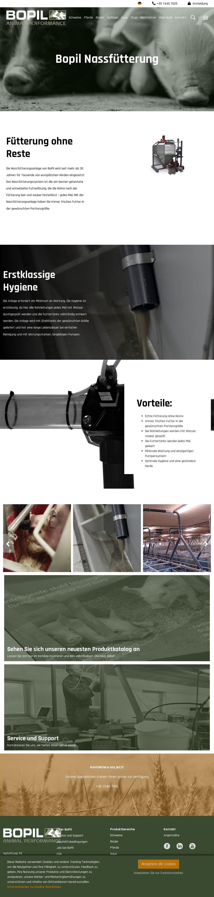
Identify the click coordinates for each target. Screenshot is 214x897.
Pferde (88, 17)
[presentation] (8, 543)
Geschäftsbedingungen (72, 842)
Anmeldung (198, 3)
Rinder (100, 17)
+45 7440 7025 (164, 3)
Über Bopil (165, 17)
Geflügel (112, 17)
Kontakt (180, 17)
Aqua (124, 17)
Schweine (75, 17)
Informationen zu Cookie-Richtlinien (34, 887)
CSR (59, 854)
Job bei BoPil (65, 848)
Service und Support (70, 835)
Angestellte (171, 835)
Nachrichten (148, 17)
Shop (134, 17)
